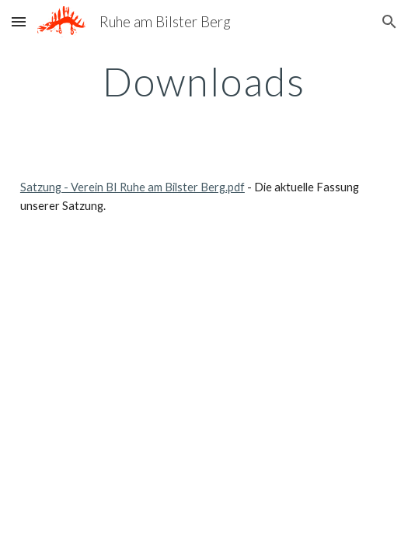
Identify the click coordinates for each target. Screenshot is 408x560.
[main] (204, 82)
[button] (18, 21)
